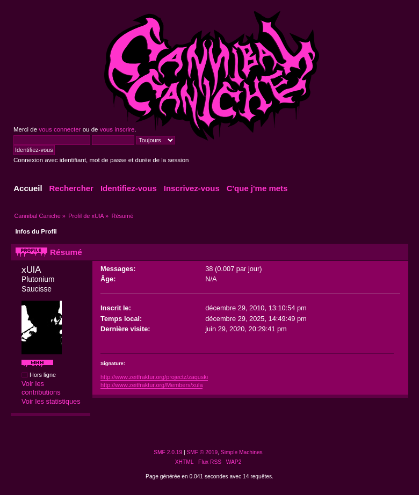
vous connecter (60, 129)
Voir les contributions (41, 388)
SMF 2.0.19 (168, 452)
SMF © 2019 (202, 452)
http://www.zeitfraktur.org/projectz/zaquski (154, 377)
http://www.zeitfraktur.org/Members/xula (151, 385)
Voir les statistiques (51, 401)
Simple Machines (242, 452)
